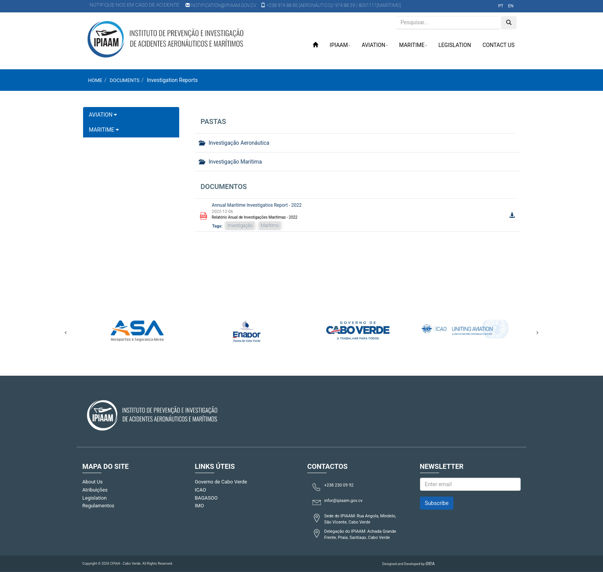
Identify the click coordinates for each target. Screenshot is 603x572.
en (510, 5)
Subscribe (437, 503)
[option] (137, 329)
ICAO (200, 490)
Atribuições (95, 490)
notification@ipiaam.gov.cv (220, 5)
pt (500, 5)
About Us (92, 482)
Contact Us (499, 45)
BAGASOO (206, 498)
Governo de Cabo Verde (221, 482)
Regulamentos (98, 505)
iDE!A (430, 564)
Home (95, 80)
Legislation (454, 45)
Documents (125, 80)
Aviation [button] (374, 45)
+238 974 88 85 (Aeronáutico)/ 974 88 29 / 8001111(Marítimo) (331, 5)
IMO (199, 505)
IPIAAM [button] (340, 45)
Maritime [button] (413, 45)
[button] (512, 216)
